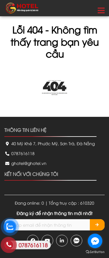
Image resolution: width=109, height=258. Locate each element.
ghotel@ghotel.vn (25, 163)
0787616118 (19, 153)
